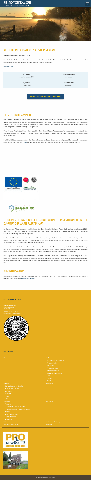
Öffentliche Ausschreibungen (15, 406)
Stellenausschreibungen (54, 422)
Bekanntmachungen (28, 278)
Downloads (49, 383)
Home (5, 358)
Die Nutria (8, 394)
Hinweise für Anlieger (12, 388)
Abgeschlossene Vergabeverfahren (18, 409)
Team (48, 376)
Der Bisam (8, 391)
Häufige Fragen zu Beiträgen (14, 386)
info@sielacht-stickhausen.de (11, 313)
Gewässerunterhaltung (54, 373)
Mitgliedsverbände (53, 371)
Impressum (49, 401)
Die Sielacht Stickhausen (55, 360)
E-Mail (25, 142)
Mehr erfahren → (9, 66)
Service (6, 383)
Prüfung (49, 378)
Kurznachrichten (10, 417)
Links (6, 399)
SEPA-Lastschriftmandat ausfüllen (45, 97)
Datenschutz (7, 422)
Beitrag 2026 (9, 419)
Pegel (7, 396)
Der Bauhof (51, 365)
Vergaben (8, 404)
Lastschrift (49, 424)
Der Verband (50, 358)
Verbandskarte (52, 363)
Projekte (7, 411)
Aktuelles (6, 401)
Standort (49, 381)
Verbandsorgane (52, 368)
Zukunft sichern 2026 (10, 424)
